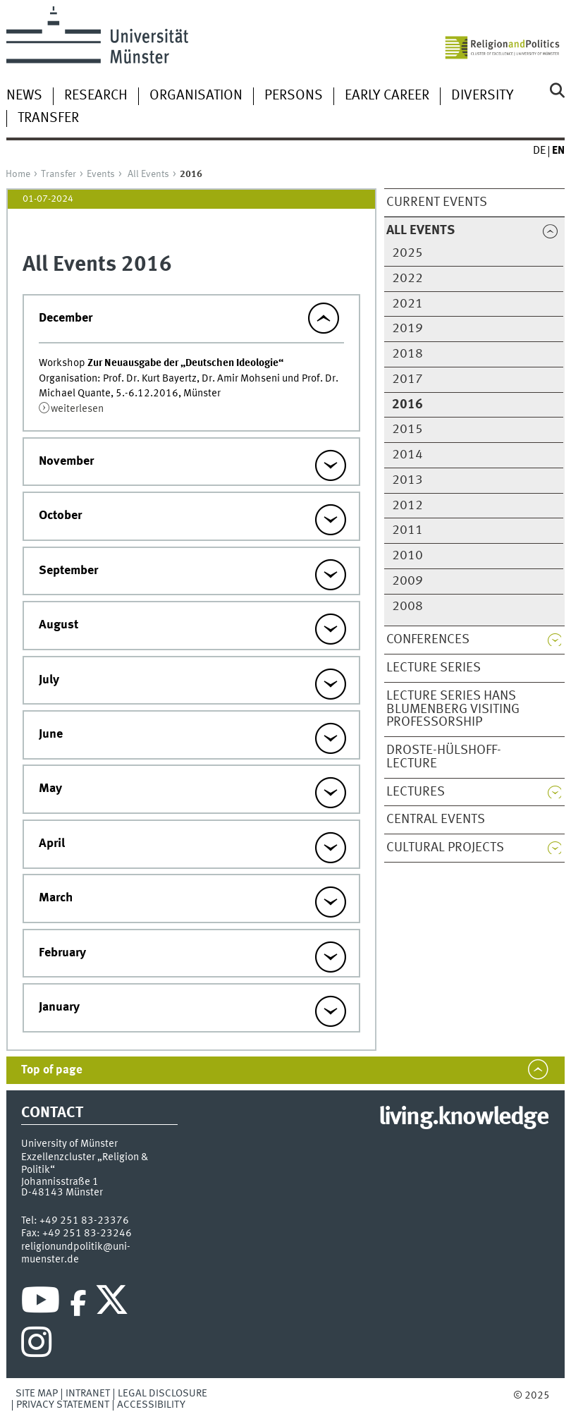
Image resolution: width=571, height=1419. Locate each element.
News (24, 96)
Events (101, 174)
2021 (407, 304)
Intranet (88, 1393)
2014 (407, 455)
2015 (407, 429)
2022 (407, 278)
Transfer (48, 118)
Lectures (415, 792)
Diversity (482, 96)
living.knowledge (463, 1118)
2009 (407, 581)
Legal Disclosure (162, 1393)
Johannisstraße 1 (60, 1182)
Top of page (51, 1070)
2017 (407, 379)
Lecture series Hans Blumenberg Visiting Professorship (453, 709)
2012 (407, 505)
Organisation (195, 96)
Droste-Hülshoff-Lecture (443, 757)
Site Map (37, 1393)
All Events (148, 174)
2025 (407, 253)
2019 (407, 328)
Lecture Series (433, 668)
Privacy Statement (62, 1405)
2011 (407, 530)
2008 (407, 606)
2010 (407, 555)
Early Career (387, 96)
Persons (293, 96)
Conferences (427, 639)
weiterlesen (77, 409)
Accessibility (151, 1405)
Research (96, 96)
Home (18, 174)
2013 (407, 480)
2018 (407, 354)
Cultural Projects (445, 847)
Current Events (436, 202)
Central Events (435, 819)
